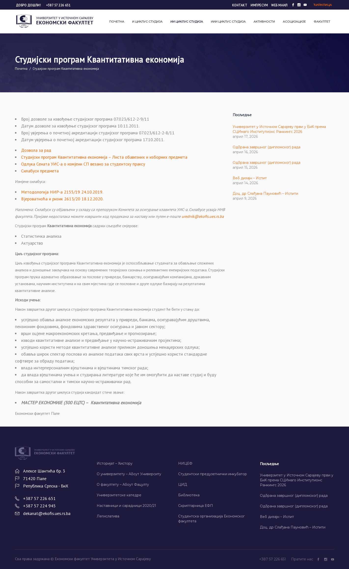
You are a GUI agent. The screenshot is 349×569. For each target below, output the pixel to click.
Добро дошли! (29, 5)
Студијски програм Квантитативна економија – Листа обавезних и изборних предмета (104, 157)
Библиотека (189, 495)
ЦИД (182, 484)
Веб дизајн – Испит (250, 178)
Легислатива (108, 516)
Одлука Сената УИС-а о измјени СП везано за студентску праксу (83, 164)
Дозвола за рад (36, 150)
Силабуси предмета (40, 171)
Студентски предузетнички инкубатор (212, 474)
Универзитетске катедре (119, 495)
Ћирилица (322, 5)
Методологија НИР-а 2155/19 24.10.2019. (62, 192)
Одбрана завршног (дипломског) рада (266, 147)
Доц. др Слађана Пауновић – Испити (265, 193)
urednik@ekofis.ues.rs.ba (203, 216)
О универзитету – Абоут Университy (129, 474)
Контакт (239, 5)
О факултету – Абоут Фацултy (123, 484)
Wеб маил (279, 5)
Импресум (259, 5)
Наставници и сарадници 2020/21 (126, 505)
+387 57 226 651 (58, 5)
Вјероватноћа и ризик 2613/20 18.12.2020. (62, 199)
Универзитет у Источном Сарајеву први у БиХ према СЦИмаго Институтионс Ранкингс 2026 (296, 480)
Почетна (21, 68)
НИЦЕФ (185, 463)
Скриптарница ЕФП (195, 505)
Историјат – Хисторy (115, 463)
